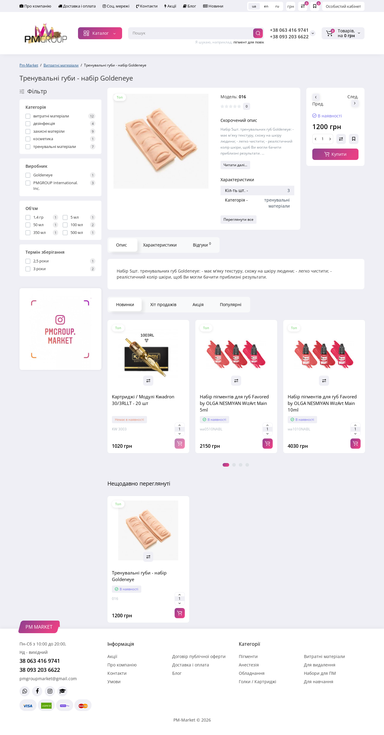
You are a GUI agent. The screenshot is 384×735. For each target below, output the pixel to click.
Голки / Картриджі (257, 681)
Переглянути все (239, 219)
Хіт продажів (163, 304)
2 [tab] (234, 465)
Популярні (231, 304)
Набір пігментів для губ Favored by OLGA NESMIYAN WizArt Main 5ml (234, 403)
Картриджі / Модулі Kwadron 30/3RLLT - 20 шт (143, 400)
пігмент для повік (248, 42)
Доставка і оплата (77, 6)
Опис (121, 245)
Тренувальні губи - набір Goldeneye (139, 576)
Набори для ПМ (320, 673)
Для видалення (319, 665)
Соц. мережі (116, 6)
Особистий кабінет (343, 6)
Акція (198, 304)
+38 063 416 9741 (289, 30)
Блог (189, 6)
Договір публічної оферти (199, 656)
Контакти (147, 6)
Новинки (125, 304)
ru (277, 6)
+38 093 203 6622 (289, 37)
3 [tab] (240, 465)
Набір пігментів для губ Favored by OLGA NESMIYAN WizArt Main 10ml (322, 403)
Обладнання (252, 673)
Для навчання (318, 681)
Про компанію (35, 6)
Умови (114, 681)
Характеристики (160, 245)
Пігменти (248, 656)
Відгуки (202, 244)
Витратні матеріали (324, 656)
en (266, 6)
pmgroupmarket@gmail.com (48, 678)
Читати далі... (235, 164)
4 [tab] (247, 465)
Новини (213, 6)
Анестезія (249, 665)
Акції (170, 6)
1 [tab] (226, 465)
